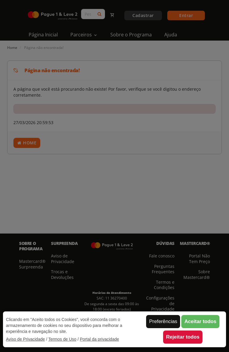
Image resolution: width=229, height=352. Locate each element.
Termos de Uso (62, 339)
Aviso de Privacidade (25, 339)
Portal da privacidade (99, 339)
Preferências (163, 321)
